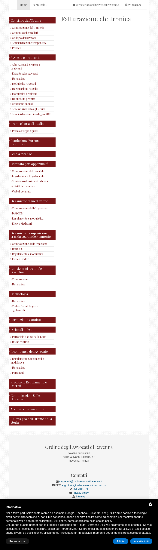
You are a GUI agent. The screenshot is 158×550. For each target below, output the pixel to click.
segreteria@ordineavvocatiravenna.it (96, 31)
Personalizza (17, 541)
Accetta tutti (141, 541)
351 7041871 (133, 31)
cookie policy (104, 520)
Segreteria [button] (40, 31)
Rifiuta (121, 541)
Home (23, 31)
